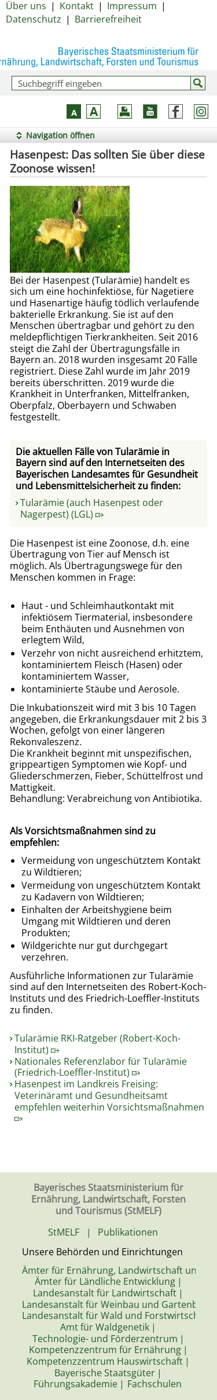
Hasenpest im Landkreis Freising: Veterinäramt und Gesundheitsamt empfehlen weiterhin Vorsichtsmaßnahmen (109, 1100)
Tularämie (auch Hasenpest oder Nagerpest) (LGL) (91, 508)
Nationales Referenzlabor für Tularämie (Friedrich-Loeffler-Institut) (100, 1067)
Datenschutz (33, 19)
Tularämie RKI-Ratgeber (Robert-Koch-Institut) (97, 1044)
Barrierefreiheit (108, 19)
